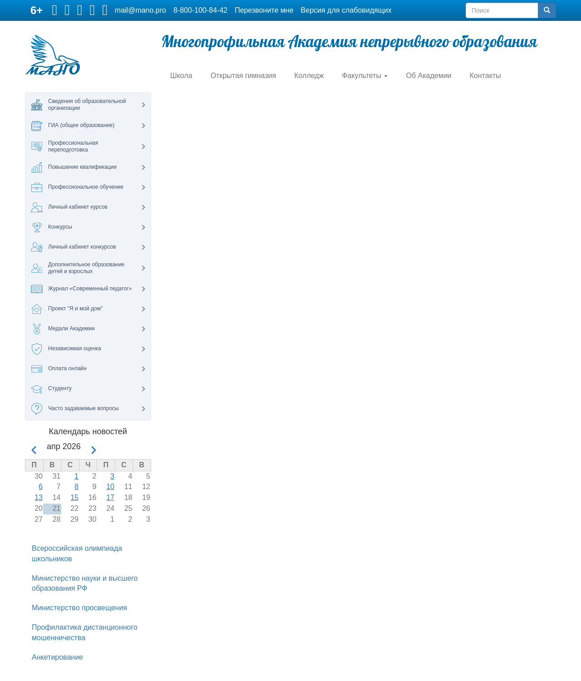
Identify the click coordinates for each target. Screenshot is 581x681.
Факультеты (365, 75)
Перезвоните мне (264, 10)
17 (110, 497)
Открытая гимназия (243, 75)
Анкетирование (57, 657)
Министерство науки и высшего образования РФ (85, 583)
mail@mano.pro (140, 10)
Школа (181, 75)
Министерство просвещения (79, 608)
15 (74, 497)
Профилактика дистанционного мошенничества (85, 632)
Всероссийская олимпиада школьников (77, 553)
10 (110, 486)
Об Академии (428, 75)
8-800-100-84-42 (200, 10)
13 (38, 497)
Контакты (485, 75)
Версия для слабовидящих (346, 10)
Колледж (309, 75)
